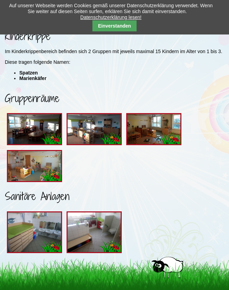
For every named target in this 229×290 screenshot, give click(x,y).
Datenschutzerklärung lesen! (110, 17)
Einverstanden (114, 26)
